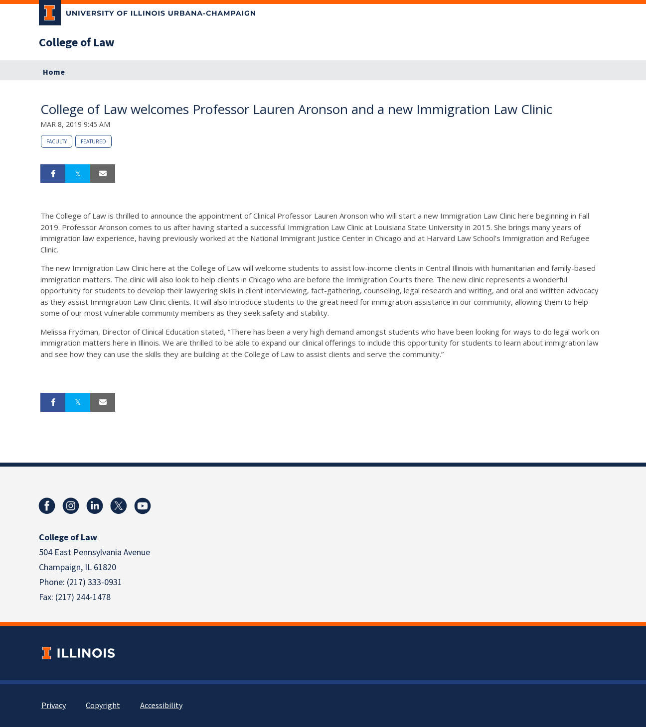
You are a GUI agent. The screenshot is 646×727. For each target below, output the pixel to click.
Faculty (56, 141)
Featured (93, 141)
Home (54, 72)
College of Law (77, 42)
